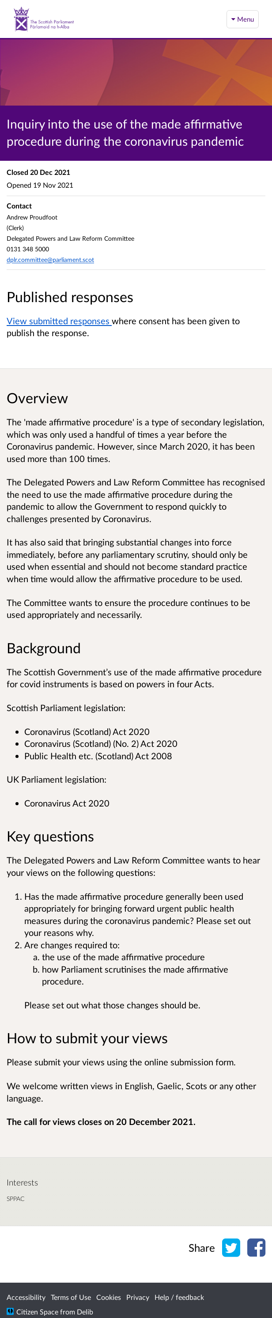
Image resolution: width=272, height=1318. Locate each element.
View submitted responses (59, 320)
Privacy (137, 1297)
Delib (85, 1311)
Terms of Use (71, 1297)
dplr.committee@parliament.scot (50, 259)
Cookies (108, 1297)
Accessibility (26, 1297)
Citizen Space (37, 1311)
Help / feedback (179, 1297)
